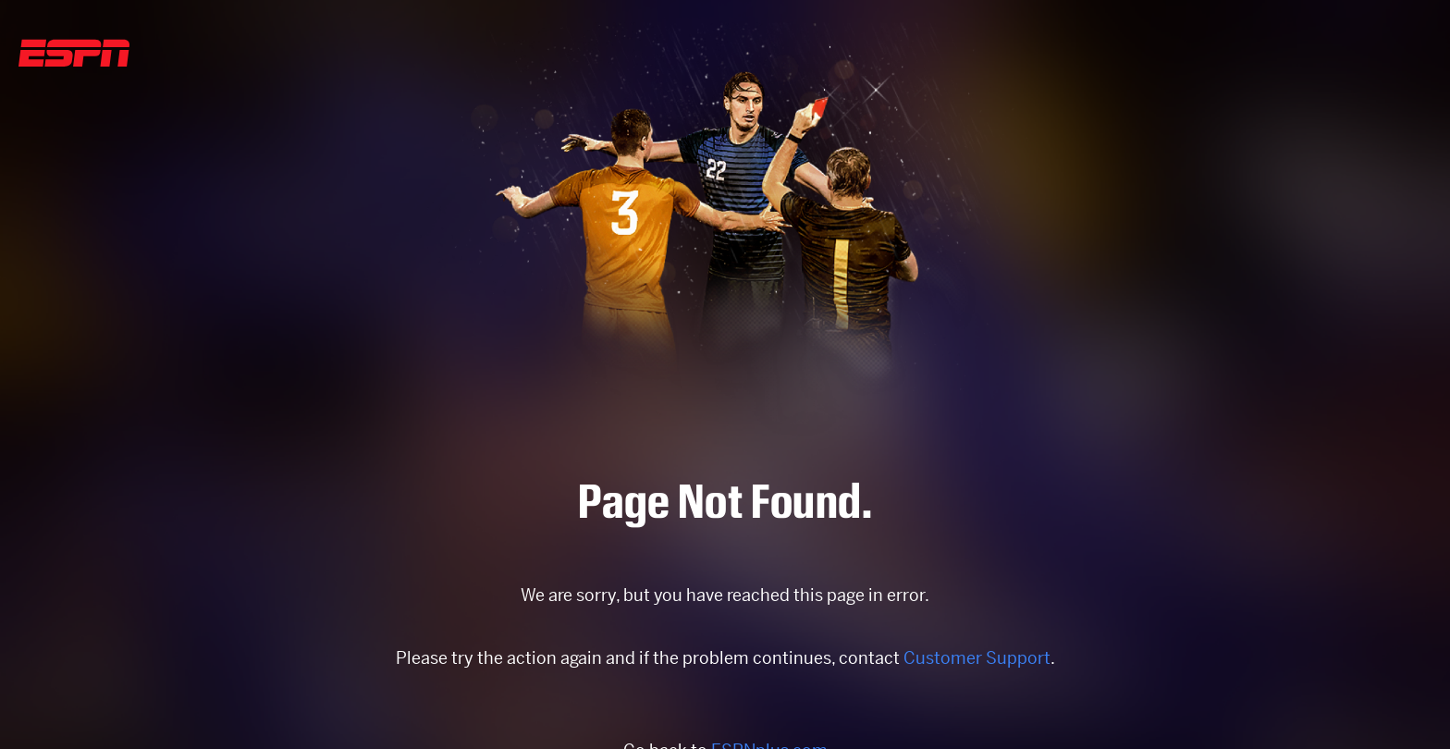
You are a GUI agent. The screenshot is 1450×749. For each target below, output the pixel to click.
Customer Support (977, 658)
